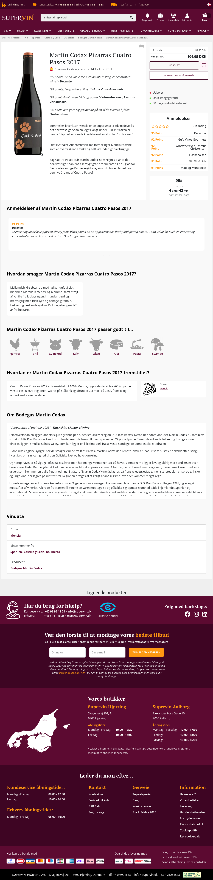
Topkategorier (142, 794)
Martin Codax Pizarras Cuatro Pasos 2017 (127, 37)
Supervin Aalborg (171, 707)
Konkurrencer (142, 806)
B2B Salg (94, 806)
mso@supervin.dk (79, 616)
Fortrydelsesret (190, 818)
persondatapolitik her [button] (72, 672)
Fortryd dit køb (99, 800)
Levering (186, 806)
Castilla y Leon (52, 37)
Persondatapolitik (192, 824)
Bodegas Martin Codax (90, 37)
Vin (26, 37)
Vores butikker (190, 800)
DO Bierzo (69, 37)
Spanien (36, 37)
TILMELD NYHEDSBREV (146, 652)
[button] (147, 17)
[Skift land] (209, 4)
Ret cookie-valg (190, 836)
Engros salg (96, 812)
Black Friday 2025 (144, 812)
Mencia (163, 388)
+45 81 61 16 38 (54, 616)
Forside (17, 37)
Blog (136, 800)
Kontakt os (96, 794)
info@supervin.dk (79, 611)
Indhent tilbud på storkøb (179, 75)
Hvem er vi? (188, 794)
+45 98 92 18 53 (55, 611)
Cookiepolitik (188, 830)
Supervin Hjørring (107, 707)
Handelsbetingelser (193, 812)
